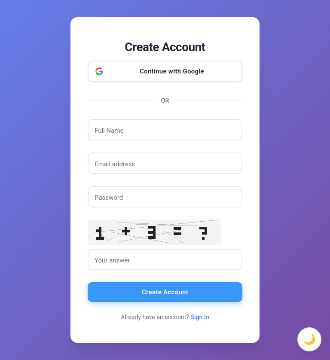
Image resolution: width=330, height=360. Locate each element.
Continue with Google (172, 71)
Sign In (199, 317)
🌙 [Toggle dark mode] (309, 339)
